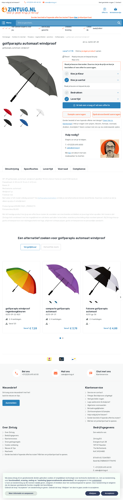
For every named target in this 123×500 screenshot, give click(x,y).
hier (76, 17)
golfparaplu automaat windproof (77, 37)
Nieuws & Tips (10, 448)
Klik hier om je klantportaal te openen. (102, 421)
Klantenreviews (11, 439)
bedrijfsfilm (97, 28)
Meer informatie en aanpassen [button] (21, 493)
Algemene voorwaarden (96, 405)
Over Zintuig (10, 432)
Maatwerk (9, 451)
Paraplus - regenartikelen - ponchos (40, 37)
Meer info (75, 60)
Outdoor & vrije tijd (19, 37)
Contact (118, 2)
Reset (67, 57)
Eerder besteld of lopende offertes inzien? (104, 418)
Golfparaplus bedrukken (47, 196)
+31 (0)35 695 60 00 (32, 2)
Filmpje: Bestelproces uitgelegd (99, 396)
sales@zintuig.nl (49, 2)
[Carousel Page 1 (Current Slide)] (60, 338)
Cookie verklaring (11, 445)
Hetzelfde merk (51, 247)
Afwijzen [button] (92, 493)
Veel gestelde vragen (106, 2)
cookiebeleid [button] (96, 480)
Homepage (6, 37)
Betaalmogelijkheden (95, 408)
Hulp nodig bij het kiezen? (97, 415)
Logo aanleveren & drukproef (98, 402)
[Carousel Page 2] (62, 338)
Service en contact (95, 393)
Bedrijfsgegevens (12, 436)
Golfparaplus (59, 37)
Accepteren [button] (109, 493)
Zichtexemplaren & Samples (98, 412)
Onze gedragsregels (12, 442)
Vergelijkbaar (30, 247)
